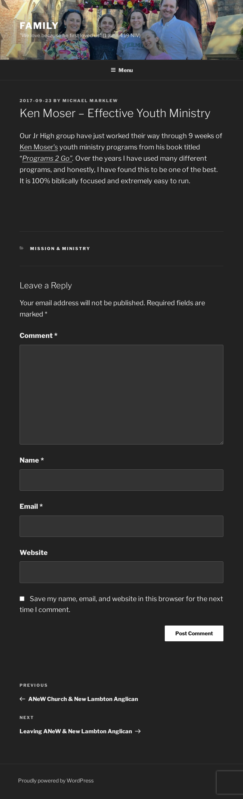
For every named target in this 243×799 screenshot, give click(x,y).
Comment (39, 335)
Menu (122, 70)
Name (32, 460)
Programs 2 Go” (47, 158)
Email (31, 506)
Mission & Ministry (60, 248)
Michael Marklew (90, 100)
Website (34, 552)
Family (39, 25)
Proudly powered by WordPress (56, 780)
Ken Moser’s (39, 147)
